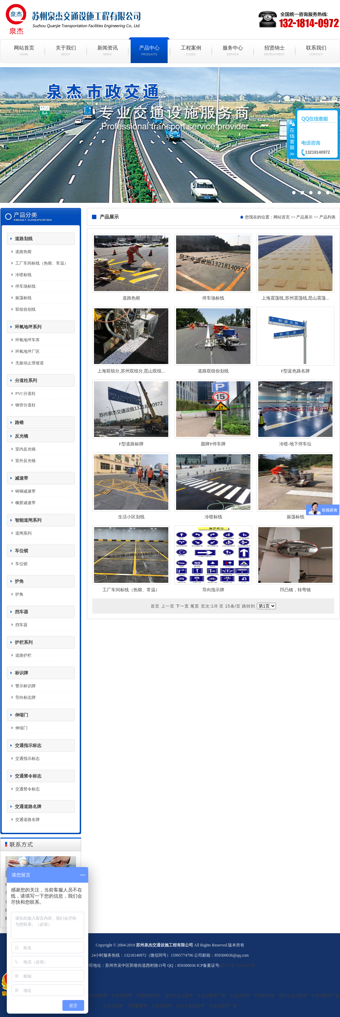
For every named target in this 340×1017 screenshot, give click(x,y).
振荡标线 (23, 297)
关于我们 (66, 50)
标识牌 (21, 672)
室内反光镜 (25, 449)
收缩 (291, 139)
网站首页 (24, 50)
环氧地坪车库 (27, 340)
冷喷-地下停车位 (295, 443)
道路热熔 (23, 251)
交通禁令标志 (28, 776)
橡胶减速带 (25, 502)
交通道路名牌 (28, 806)
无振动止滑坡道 (29, 363)
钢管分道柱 (25, 405)
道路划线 (24, 238)
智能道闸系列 (28, 520)
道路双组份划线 (213, 370)
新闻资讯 (107, 50)
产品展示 (304, 217)
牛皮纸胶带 (122, 995)
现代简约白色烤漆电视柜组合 (170, 135)
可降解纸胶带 (148, 995)
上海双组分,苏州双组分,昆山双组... (131, 370)
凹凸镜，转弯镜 (295, 589)
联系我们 (316, 50)
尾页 (194, 606)
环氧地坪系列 (28, 326)
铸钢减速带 (25, 491)
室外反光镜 (25, 460)
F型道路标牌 (131, 443)
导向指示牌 (213, 589)
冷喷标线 (23, 274)
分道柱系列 (26, 380)
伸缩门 (21, 714)
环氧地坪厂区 (27, 351)
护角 (19, 581)
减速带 (21, 478)
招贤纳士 (274, 50)
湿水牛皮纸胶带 (93, 995)
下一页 (182, 606)
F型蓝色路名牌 (295, 370)
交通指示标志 (28, 745)
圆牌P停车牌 (213, 443)
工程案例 (191, 50)
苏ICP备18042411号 (238, 965)
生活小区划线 (131, 516)
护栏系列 (24, 642)
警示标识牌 (25, 686)
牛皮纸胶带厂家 (211, 995)
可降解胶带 (264, 995)
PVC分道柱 (25, 393)
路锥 (19, 422)
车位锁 (21, 550)
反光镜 (21, 436)
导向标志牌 (25, 697)
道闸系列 (23, 533)
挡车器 (21, 611)
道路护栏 (23, 655)
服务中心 (232, 50)
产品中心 (149, 50)
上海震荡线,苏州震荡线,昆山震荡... (295, 298)
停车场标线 (25, 286)
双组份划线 (25, 309)
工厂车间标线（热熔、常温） (41, 263)
